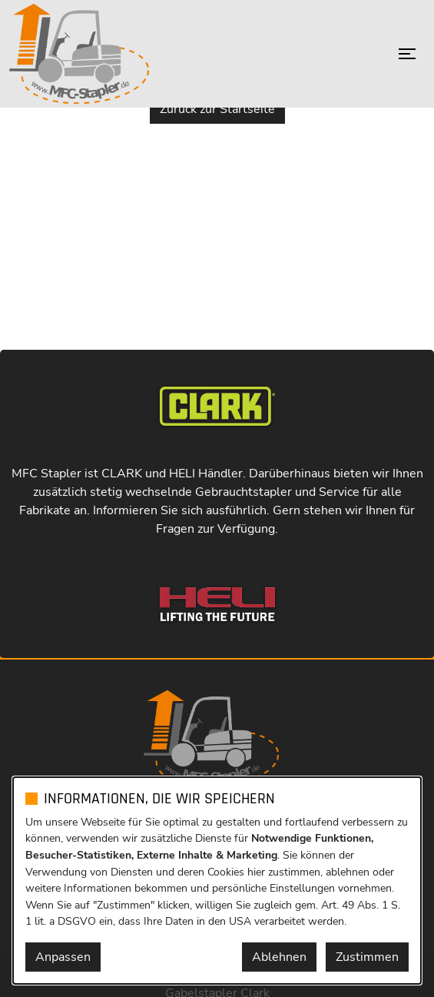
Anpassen (63, 957)
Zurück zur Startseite (217, 109)
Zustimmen (367, 957)
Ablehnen (279, 957)
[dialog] (217, 880)
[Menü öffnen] (407, 53)
